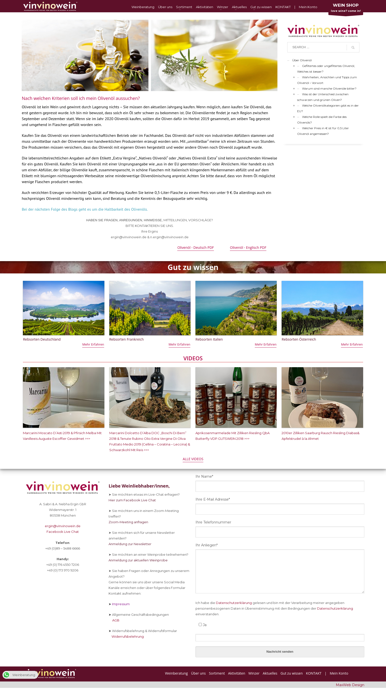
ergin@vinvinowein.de (62, 526)
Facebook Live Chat (63, 532)
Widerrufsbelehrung (126, 636)
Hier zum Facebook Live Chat (132, 500)
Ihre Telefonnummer (213, 522)
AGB (114, 620)
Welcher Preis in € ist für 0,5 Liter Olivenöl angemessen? (323, 131)
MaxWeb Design (350, 685)
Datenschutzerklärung (234, 603)
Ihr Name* (204, 476)
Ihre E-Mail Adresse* (212, 499)
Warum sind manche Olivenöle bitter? (329, 88)
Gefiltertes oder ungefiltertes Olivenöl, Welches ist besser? (326, 68)
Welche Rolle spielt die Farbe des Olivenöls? (322, 119)
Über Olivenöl (302, 60)
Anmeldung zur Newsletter (130, 544)
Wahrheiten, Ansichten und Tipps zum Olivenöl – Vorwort (327, 80)
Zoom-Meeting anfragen (128, 522)
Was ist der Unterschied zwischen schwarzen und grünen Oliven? (323, 97)
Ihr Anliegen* (206, 545)
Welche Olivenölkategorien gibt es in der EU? (328, 108)
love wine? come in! (345, 8)
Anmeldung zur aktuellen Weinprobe (138, 560)
